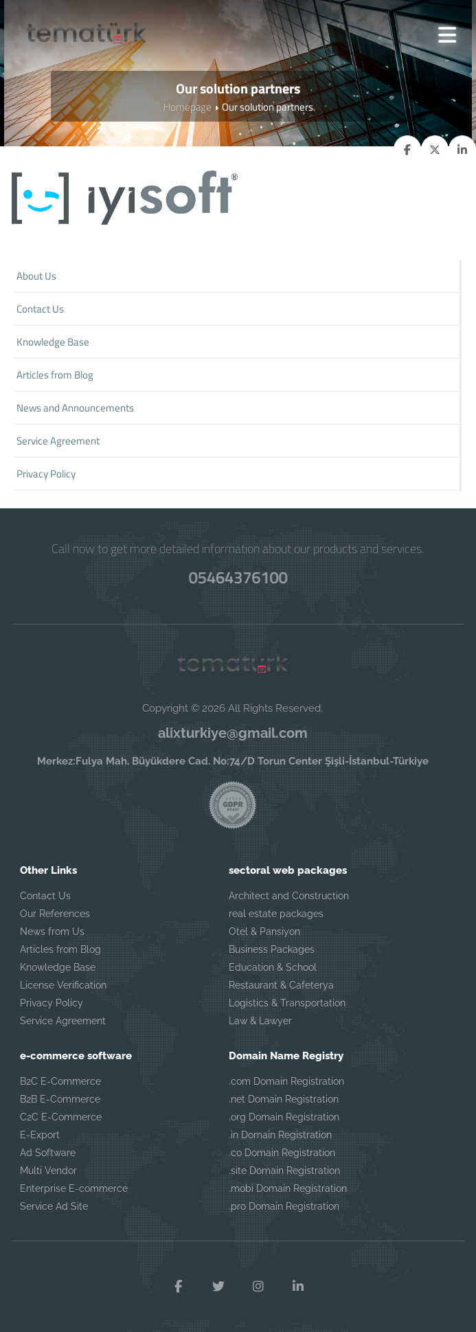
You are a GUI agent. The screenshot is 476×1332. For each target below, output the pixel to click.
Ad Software (48, 1152)
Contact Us (45, 895)
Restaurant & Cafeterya (281, 985)
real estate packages (276, 913)
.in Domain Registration (280, 1134)
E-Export (40, 1134)
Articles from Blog (60, 949)
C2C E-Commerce (61, 1116)
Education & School (273, 967)
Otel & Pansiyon (264, 931)
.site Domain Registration (284, 1170)
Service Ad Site (54, 1206)
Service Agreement (63, 1020)
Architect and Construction (289, 895)
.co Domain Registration (282, 1152)
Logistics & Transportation (287, 1002)
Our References (55, 913)
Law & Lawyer (260, 1020)
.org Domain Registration (284, 1116)
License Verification (63, 985)
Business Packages (272, 949)
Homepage (187, 107)
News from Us (52, 931)
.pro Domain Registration (284, 1206)
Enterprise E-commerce (74, 1188)
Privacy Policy (51, 1002)
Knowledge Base (57, 967)
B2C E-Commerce (60, 1081)
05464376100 (238, 577)
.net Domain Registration (284, 1099)
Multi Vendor (48, 1170)
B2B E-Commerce (60, 1099)
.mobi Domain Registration (288, 1188)
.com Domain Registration (286, 1081)
